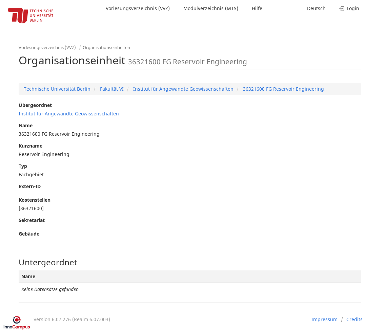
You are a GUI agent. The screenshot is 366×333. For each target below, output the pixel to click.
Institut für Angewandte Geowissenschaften (182, 89)
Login (349, 8)
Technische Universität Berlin (57, 89)
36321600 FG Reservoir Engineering (283, 89)
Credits (354, 319)
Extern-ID (30, 186)
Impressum (324, 319)
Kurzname (30, 145)
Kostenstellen (34, 200)
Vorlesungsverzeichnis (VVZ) (138, 8)
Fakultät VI (111, 89)
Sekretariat (32, 220)
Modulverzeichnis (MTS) (210, 8)
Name (26, 125)
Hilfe (257, 8)
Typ (23, 166)
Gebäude (29, 233)
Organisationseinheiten (106, 47)
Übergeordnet (35, 105)
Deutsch (316, 8)
